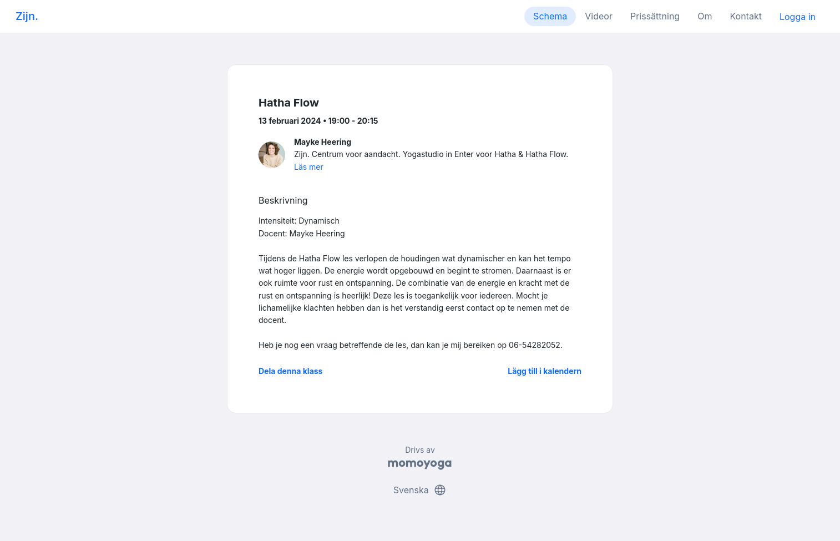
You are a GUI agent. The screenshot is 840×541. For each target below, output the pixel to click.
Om (704, 16)
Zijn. (27, 16)
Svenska (420, 490)
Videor (599, 16)
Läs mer (308, 166)
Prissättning (655, 16)
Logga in (798, 16)
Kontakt (745, 16)
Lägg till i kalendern (544, 371)
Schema (550, 16)
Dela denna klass (290, 371)
